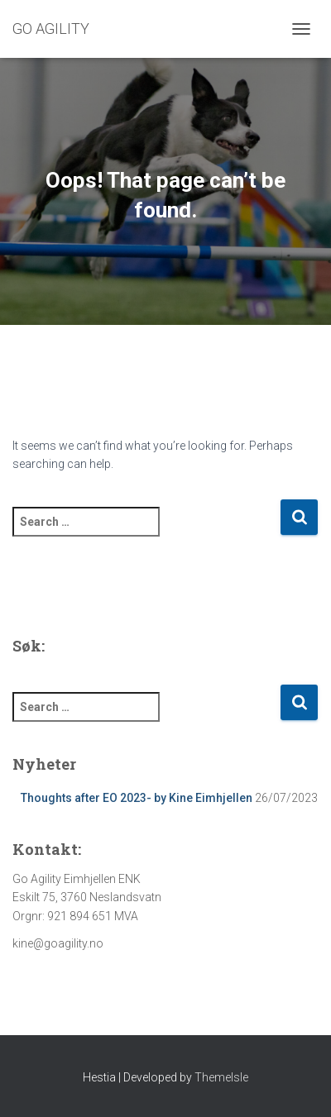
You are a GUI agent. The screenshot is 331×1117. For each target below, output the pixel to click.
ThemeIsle (221, 1077)
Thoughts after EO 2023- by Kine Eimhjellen (136, 797)
